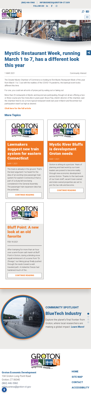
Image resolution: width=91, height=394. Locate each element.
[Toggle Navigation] (87, 17)
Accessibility (80, 387)
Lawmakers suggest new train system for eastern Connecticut (24, 151)
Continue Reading (24, 195)
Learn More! (77, 326)
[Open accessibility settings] (4, 389)
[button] (1, 318)
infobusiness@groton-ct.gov (55, 2)
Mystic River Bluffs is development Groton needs (66, 149)
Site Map (77, 376)
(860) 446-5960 (28, 2)
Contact (77, 382)
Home (75, 371)
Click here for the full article (18, 108)
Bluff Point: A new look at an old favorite (23, 232)
